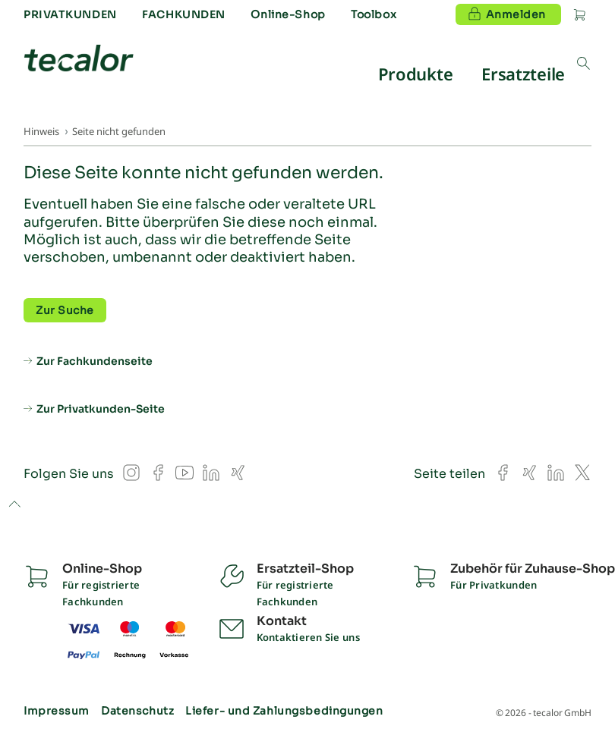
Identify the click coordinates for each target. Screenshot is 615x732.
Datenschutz (137, 711)
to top (14, 505)
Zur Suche (65, 310)
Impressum (57, 711)
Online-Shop (288, 14)
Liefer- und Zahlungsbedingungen (284, 711)
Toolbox (373, 14)
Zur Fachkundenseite (94, 361)
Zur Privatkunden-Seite (100, 409)
